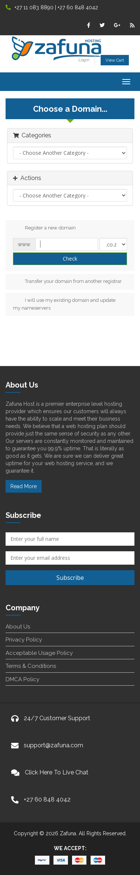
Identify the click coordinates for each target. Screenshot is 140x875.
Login (83, 59)
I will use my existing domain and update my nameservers (64, 304)
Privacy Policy (24, 639)
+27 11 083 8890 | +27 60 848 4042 (52, 7)
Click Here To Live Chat (56, 772)
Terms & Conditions (31, 666)
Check (70, 258)
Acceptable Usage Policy (39, 653)
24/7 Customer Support (57, 718)
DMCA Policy (22, 679)
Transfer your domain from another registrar (67, 282)
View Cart (114, 60)
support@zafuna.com (53, 745)
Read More (23, 486)
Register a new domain (44, 228)
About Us (18, 626)
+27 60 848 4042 (47, 799)
